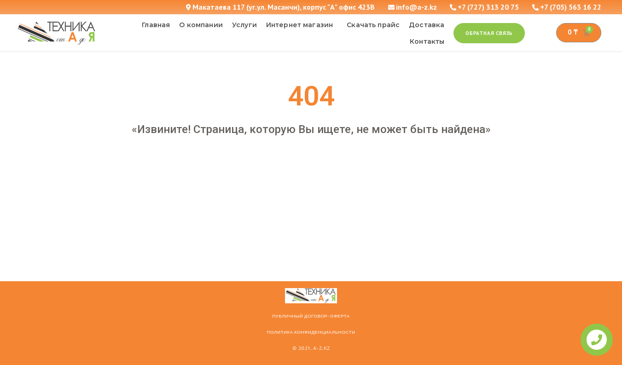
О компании (201, 25)
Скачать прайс (373, 25)
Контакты (427, 41)
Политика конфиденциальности (311, 332)
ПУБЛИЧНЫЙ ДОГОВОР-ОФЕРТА (310, 316)
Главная (156, 25)
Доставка (426, 25)
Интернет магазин (301, 24)
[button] (489, 33)
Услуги (244, 25)
